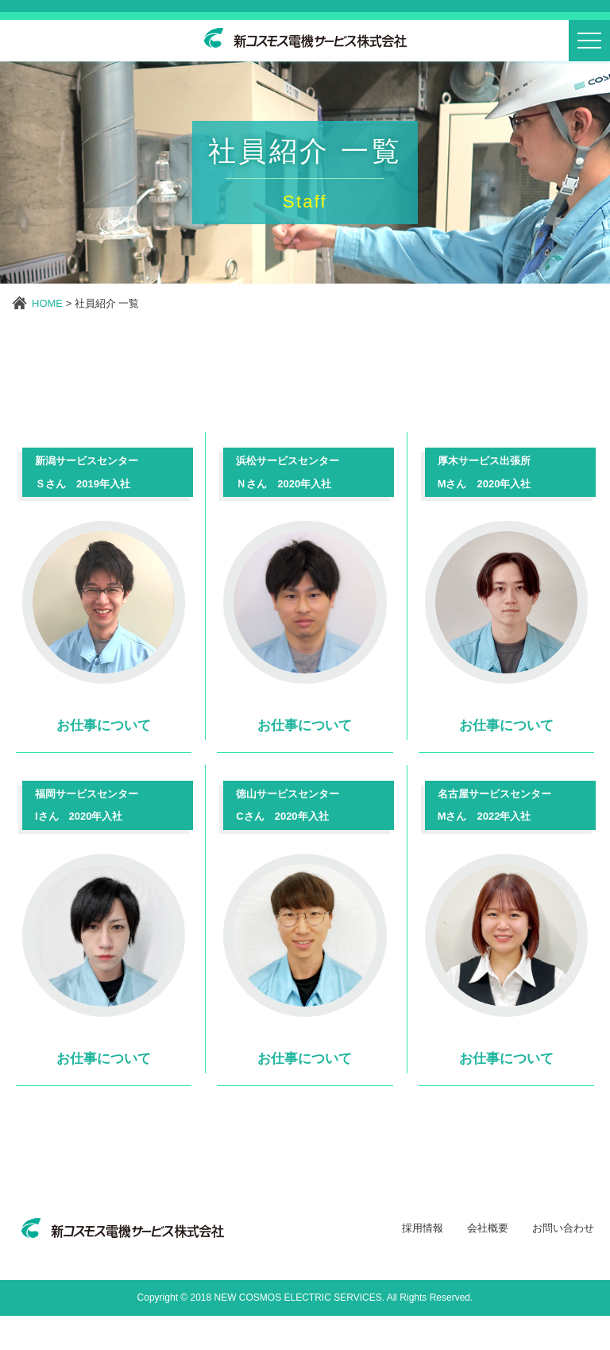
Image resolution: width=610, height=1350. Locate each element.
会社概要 (487, 1261)
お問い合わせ (563, 1261)
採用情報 (422, 1261)
